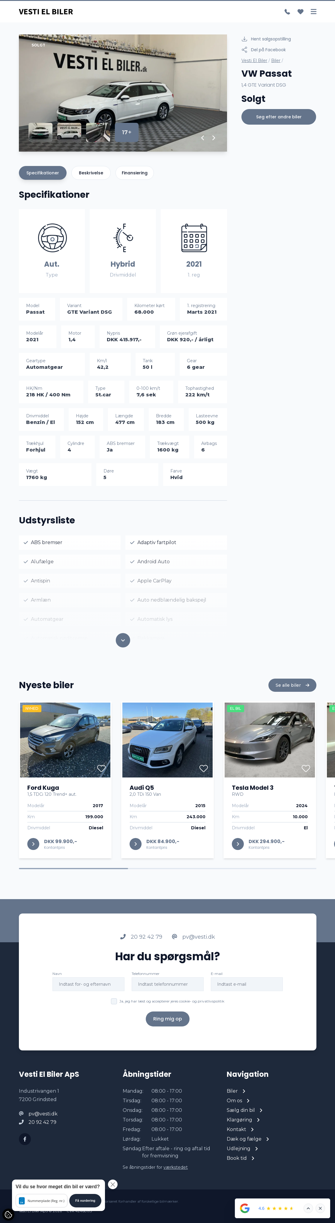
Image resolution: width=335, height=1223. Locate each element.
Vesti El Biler (254, 60)
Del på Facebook (263, 50)
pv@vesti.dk (193, 949)
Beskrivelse (91, 173)
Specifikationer (42, 173)
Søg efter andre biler (279, 117)
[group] (123, 93)
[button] (203, 138)
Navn (57, 986)
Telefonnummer (146, 986)
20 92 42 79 (141, 949)
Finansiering (135, 173)
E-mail (217, 986)
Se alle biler (292, 697)
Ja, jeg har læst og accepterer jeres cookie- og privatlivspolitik (171, 1013)
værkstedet (175, 1167)
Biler (275, 60)
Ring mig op (167, 1031)
